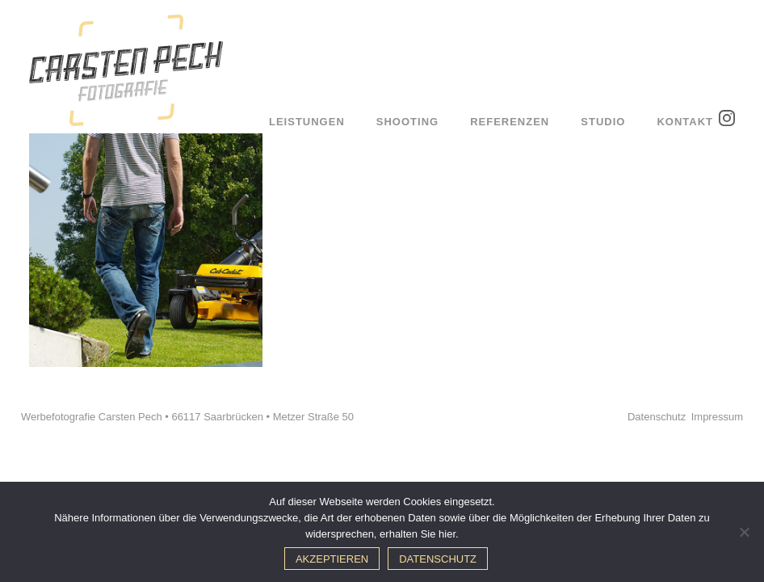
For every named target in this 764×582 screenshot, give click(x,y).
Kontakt (685, 122)
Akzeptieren (332, 559)
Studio (603, 122)
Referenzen (509, 122)
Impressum (717, 417)
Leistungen (307, 122)
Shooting (407, 122)
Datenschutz (657, 417)
